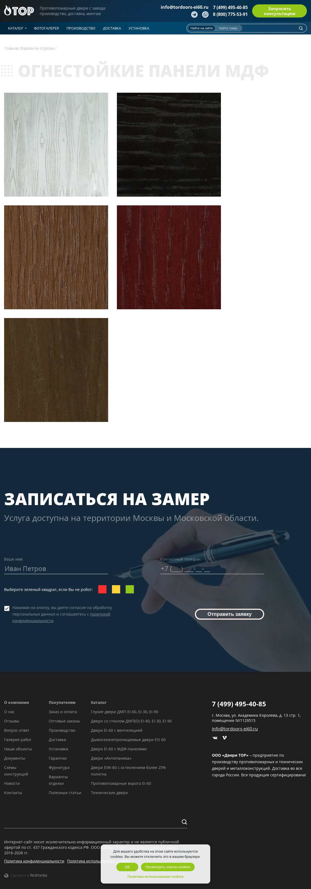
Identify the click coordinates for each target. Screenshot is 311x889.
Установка (58, 748)
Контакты (13, 792)
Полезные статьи (65, 792)
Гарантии (58, 758)
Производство (62, 730)
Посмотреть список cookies (167, 867)
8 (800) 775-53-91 (230, 14)
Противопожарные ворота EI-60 (121, 783)
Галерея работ (17, 739)
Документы (14, 758)
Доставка (57, 739)
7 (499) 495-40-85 (230, 7)
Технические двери (109, 792)
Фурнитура (59, 767)
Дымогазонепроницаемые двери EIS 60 (128, 739)
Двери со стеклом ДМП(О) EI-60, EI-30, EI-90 (131, 721)
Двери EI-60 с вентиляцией (116, 730)
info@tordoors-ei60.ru (185, 7)
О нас (9, 711)
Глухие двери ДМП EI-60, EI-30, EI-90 (124, 711)
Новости (12, 783)
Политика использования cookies (98, 861)
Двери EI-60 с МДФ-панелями (119, 748)
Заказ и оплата (63, 711)
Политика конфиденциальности (34, 861)
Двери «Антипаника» (111, 758)
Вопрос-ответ (17, 730)
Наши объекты (18, 748)
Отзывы (11, 721)
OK (127, 867)
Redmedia (38, 875)
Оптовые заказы (64, 721)
